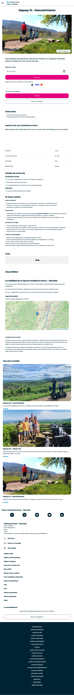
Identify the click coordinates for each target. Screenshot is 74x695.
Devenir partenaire (10, 592)
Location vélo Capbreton (37, 641)
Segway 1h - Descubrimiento (13, 496)
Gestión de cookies (37, 685)
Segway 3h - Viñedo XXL (12, 449)
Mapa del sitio (37, 682)
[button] (5, 266)
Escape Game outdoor (11, 573)
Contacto (37, 647)
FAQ (5, 585)
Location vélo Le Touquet (37, 650)
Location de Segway (37, 664)
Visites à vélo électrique (12, 557)
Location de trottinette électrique (37, 667)
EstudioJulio (37, 679)
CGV (5, 589)
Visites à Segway (10, 561)
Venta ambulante (10, 596)
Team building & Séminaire (13, 577)
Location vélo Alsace (37, 635)
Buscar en (37, 77)
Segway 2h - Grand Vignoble (13, 403)
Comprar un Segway (37, 670)
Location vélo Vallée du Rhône (37, 661)
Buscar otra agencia (37, 617)
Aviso (6, 600)
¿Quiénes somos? (37, 626)
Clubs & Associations (11, 581)
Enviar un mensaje (37, 101)
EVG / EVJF (7, 569)
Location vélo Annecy (37, 638)
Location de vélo (37, 632)
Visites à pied (8, 554)
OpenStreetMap (64, 329)
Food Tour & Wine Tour (12, 565)
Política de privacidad (37, 676)
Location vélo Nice (37, 656)
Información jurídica (37, 673)
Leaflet (55, 329)
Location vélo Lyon (37, 653)
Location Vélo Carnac (37, 644)
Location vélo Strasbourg (37, 658)
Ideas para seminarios (37, 629)
